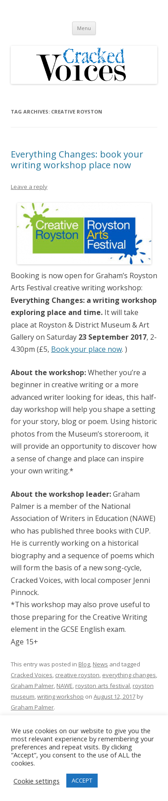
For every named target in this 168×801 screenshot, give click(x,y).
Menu (84, 28)
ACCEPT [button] (82, 780)
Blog (84, 664)
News (100, 664)
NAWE (64, 686)
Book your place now (86, 349)
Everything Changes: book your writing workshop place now (77, 159)
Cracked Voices (31, 675)
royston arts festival (102, 686)
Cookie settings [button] (36, 781)
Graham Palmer (32, 686)
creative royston (77, 675)
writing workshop (60, 696)
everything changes (129, 675)
